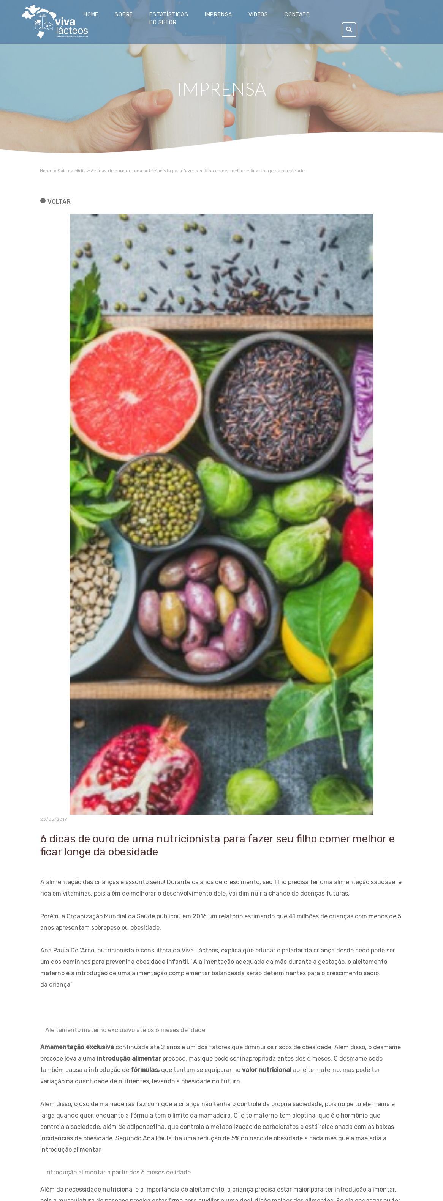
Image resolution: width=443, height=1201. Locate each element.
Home (91, 14)
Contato (297, 14)
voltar (59, 201)
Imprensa (218, 14)
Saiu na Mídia (71, 170)
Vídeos (258, 14)
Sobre (124, 14)
